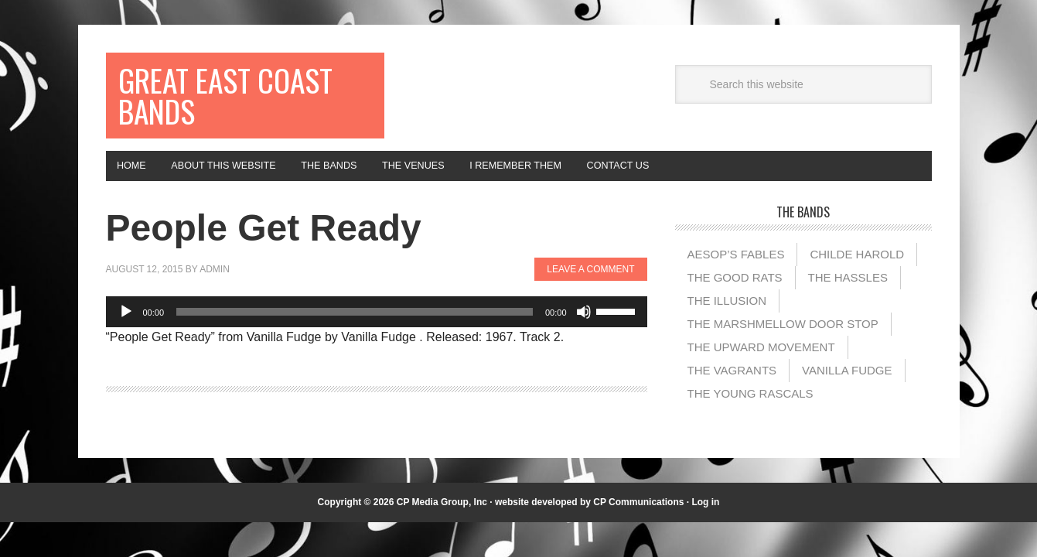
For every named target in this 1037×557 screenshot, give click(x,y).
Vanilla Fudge (847, 387)
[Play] (126, 329)
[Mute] (584, 329)
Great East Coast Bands (214, 102)
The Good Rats (735, 294)
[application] (376, 328)
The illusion (727, 317)
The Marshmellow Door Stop (782, 340)
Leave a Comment (590, 287)
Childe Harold (857, 271)
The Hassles (848, 294)
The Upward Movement (761, 364)
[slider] (354, 329)
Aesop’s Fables (736, 271)
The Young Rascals (750, 410)
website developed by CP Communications (589, 519)
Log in (705, 519)
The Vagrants (732, 387)
